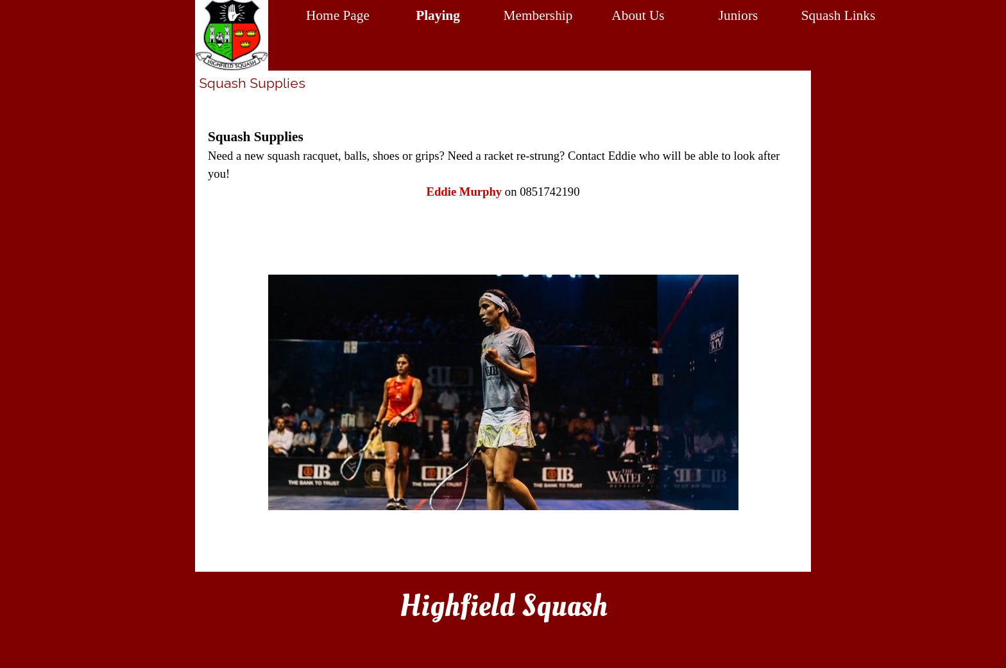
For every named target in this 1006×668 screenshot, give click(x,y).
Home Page (338, 15)
